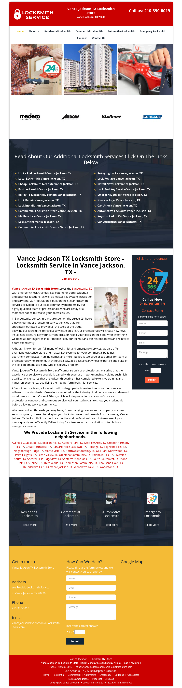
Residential (58, 675)
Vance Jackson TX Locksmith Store (35, 288)
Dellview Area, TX (95, 443)
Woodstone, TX (109, 467)
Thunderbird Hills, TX (36, 467)
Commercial (74, 675)
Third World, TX (53, 463)
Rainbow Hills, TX (102, 455)
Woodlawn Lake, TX (86, 467)
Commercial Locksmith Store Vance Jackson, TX (50, 211)
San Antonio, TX (82, 288)
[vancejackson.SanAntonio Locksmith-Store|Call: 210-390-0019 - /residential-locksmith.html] (30, 499)
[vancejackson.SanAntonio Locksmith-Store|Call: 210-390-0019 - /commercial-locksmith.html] (70, 499)
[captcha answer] (155, 370)
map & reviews (131, 663)
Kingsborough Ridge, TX (28, 451)
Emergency (105, 675)
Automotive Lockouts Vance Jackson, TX (124, 211)
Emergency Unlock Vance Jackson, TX (122, 195)
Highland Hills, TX (115, 447)
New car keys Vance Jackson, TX (118, 200)
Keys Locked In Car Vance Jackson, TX (122, 216)
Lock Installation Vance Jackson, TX (42, 205)
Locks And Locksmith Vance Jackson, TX (45, 173)
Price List (97, 679)
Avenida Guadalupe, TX (26, 443)
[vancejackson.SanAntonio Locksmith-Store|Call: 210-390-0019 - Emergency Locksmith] (152, 514)
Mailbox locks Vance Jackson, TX (40, 216)
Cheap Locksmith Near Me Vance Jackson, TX (48, 184)
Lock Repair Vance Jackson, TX (38, 200)
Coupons (82, 38)
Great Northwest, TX (38, 447)
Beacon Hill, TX (51, 443)
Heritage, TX (95, 447)
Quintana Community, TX (75, 455)
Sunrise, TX (35, 463)
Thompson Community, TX (80, 463)
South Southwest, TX (106, 459)
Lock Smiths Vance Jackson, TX (38, 222)
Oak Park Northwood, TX (111, 451)
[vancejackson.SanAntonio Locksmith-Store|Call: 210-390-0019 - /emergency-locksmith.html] (152, 499)
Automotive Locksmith (121, 31)
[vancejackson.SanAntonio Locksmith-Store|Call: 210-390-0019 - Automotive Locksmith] (111, 514)
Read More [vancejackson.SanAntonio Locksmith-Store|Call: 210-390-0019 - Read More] (30, 525)
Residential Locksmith (58, 31)
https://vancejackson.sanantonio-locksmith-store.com (104, 667)
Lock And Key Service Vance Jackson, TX (123, 189)
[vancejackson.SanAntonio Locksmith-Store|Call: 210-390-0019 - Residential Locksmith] (30, 514)
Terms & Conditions (78, 679)
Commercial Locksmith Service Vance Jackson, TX (51, 227)
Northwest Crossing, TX (80, 451)
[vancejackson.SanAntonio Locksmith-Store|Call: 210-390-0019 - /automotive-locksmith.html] (111, 499)
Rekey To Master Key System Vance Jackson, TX (50, 195)
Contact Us (98, 38)
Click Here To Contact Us (152, 260)
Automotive (90, 675)
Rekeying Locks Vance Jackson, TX (120, 173)
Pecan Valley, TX (47, 455)
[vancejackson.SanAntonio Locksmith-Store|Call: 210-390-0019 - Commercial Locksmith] (70, 514)
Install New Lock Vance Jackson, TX (120, 184)
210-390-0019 (157, 10)
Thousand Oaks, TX (111, 463)
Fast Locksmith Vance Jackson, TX (40, 189)
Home (20, 31)
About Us (34, 31)
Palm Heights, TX (25, 455)
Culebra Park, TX (72, 443)
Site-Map (109, 679)
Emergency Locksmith (152, 31)
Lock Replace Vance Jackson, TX (118, 178)
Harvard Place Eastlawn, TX (69, 447)
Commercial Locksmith (89, 31)
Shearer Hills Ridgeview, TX (44, 459)
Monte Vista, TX (54, 451)
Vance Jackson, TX (61, 467)
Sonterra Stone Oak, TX (76, 459)
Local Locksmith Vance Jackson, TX (41, 178)
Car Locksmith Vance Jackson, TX (119, 222)
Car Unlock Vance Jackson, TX (117, 205)
